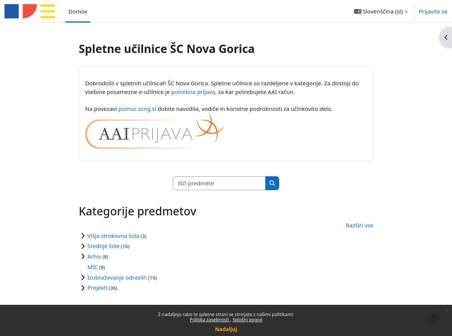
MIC (93, 267)
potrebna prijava (193, 91)
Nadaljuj (226, 329)
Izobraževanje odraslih (117, 277)
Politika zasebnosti (210, 319)
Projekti (98, 287)
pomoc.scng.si (137, 108)
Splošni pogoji (247, 319)
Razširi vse (359, 225)
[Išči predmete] (219, 183)
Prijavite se (433, 11)
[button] (381, 11)
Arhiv (94, 256)
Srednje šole (104, 246)
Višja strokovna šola (113, 235)
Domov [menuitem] (77, 11)
